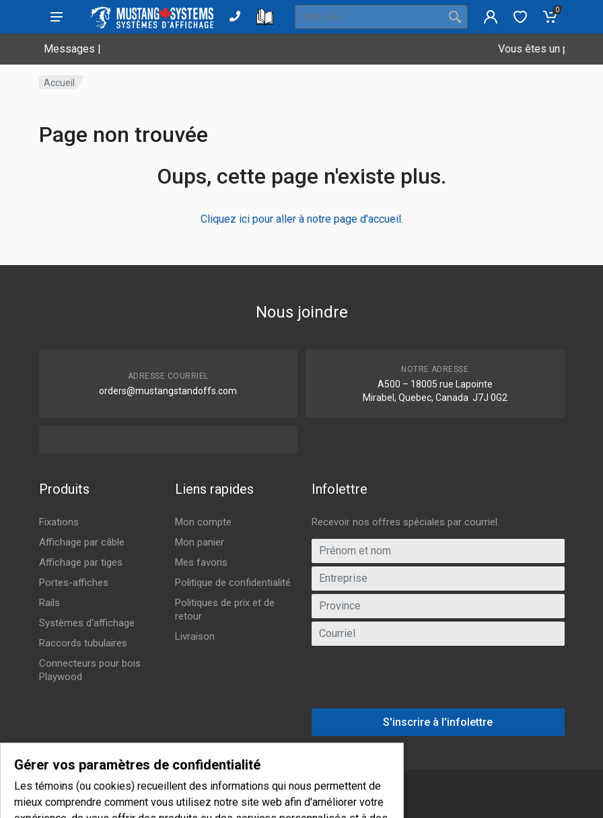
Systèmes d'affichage (87, 623)
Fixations (59, 522)
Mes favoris (201, 562)
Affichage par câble (82, 542)
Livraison (195, 636)
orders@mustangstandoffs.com (168, 390)
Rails (49, 603)
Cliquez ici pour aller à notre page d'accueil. (302, 219)
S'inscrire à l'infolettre (438, 722)
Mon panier (199, 542)
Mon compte (203, 522)
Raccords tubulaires (83, 643)
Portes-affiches (73, 583)
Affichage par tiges (80, 562)
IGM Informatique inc (212, 800)
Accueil (59, 82)
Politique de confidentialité (233, 583)
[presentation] (438, 682)
